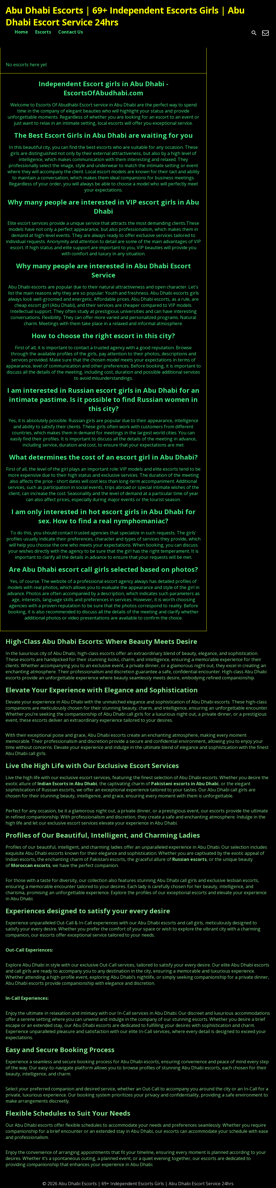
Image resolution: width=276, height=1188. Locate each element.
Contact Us (70, 32)
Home (21, 32)
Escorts (43, 32)
